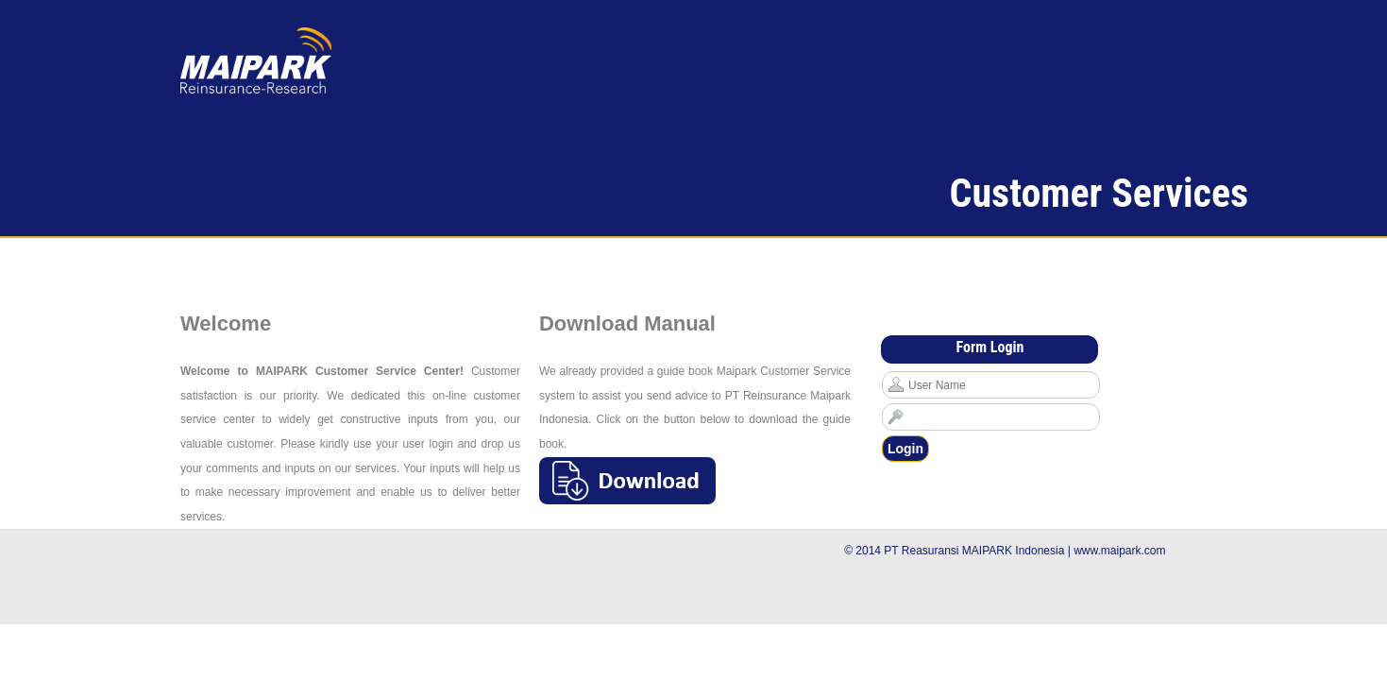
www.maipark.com (1119, 550)
